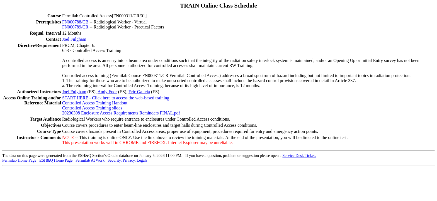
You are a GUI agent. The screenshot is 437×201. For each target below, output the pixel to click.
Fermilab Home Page (19, 160)
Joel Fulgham (74, 39)
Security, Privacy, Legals (127, 160)
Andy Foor (107, 91)
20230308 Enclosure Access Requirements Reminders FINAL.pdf (121, 113)
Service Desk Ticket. (299, 155)
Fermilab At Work (90, 160)
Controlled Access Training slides (92, 108)
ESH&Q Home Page (55, 160)
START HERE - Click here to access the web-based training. (116, 97)
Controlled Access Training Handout (94, 102)
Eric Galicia (139, 91)
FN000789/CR (75, 27)
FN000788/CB (75, 22)
